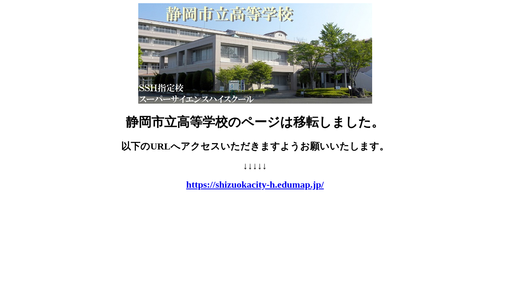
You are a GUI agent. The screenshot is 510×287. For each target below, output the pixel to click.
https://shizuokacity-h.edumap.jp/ (255, 184)
